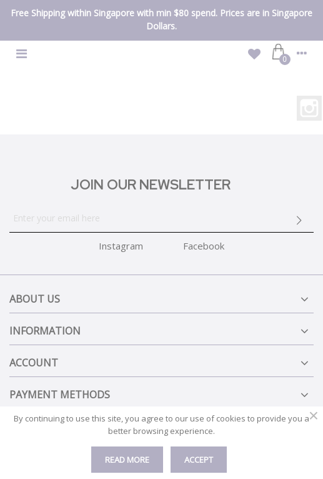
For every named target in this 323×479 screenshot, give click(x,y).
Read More (127, 459)
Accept (198, 459)
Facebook (203, 245)
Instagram (309, 108)
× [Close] (314, 415)
